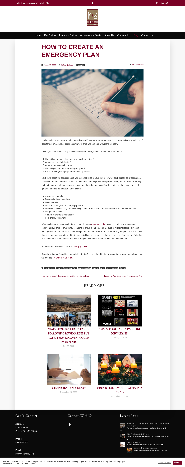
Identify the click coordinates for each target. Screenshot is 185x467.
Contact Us (147, 35)
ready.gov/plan (80, 246)
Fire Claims (50, 35)
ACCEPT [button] (177, 462)
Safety (122, 268)
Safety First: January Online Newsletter (138, 434)
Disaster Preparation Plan (66, 268)
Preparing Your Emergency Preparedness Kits (124, 276)
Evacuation (80, 65)
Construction (123, 35)
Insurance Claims (68, 35)
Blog (135, 35)
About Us (109, 35)
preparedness (112, 268)
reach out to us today (63, 258)
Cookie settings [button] (164, 462)
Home (38, 35)
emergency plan (98, 224)
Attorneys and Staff (90, 35)
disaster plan (49, 268)
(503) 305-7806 (163, 3)
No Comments (137, 65)
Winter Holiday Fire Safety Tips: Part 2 (145, 448)
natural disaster (99, 268)
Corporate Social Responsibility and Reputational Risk (65, 276)
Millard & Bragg (67, 65)
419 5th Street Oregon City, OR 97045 (32, 3)
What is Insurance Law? (68, 388)
